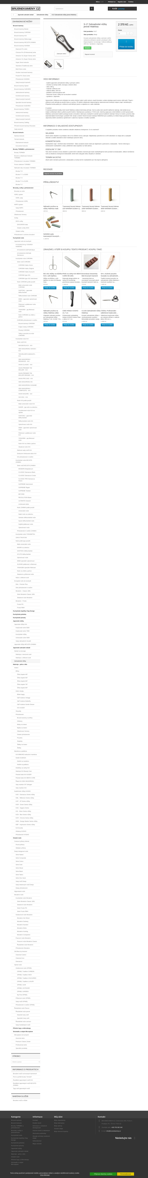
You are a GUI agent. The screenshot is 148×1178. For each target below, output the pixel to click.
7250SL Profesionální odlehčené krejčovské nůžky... (108, 313)
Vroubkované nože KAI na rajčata (26, 411)
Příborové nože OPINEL (23, 998)
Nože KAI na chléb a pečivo (27, 443)
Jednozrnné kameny (22, 112)
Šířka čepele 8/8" (22, 688)
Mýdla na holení (22, 728)
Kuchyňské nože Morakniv (24, 898)
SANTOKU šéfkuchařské (24, 551)
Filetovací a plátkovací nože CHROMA (27, 305)
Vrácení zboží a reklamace (41, 1130)
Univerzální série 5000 (23, 637)
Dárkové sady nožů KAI (24, 450)
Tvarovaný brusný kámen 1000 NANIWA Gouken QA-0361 (91, 208)
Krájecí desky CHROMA (25, 327)
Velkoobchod (37, 1141)
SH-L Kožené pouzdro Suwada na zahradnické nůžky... (109, 276)
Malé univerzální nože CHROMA (25, 286)
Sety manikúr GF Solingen (24, 784)
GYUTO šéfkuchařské (24, 554)
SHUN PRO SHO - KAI (25, 378)
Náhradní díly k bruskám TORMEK (25, 168)
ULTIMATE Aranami (24, 501)
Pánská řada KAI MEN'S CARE (25, 778)
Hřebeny (19, 721)
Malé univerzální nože (24, 544)
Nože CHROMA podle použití (26, 282)
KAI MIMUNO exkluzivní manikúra (26, 754)
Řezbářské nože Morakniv (25, 945)
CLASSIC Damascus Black (26, 472)
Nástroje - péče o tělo (20, 664)
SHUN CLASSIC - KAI (25, 364)
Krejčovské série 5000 (22, 627)
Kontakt (35, 1120)
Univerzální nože (23, 511)
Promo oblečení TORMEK (22, 164)
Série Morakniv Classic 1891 (26, 594)
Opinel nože (18, 965)
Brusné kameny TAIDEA (21, 109)
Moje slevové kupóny (61, 1131)
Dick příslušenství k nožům (24, 587)
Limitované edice (23, 504)
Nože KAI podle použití (24, 400)
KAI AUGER (21, 708)
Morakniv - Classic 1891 (23, 591)
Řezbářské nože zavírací (23, 1021)
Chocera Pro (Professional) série (26, 52)
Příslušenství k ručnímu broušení (24, 234)
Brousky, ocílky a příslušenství (23, 188)
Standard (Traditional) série (24, 66)
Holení (16, 668)
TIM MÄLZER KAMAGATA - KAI (27, 355)
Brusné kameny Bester (21, 29)
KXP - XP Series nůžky (23, 801)
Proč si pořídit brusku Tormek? (22, 1077)
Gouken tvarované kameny (24, 72)
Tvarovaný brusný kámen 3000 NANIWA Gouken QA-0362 (110, 208)
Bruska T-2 (19, 184)
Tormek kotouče (19, 139)
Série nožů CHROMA (23, 262)
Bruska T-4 (19, 178)
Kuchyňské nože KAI (22, 339)
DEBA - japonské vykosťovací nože (27, 300)
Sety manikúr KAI (21, 788)
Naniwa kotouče (19, 136)
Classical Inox (20, 958)
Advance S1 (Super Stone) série (26, 59)
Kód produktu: (88, 31)
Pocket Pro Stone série (23, 76)
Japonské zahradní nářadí (21, 647)
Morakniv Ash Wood (23, 918)
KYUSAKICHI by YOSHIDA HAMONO (24, 245)
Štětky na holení (22, 744)
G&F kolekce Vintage (23, 698)
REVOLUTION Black (24, 497)
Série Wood (19, 868)
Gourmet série (20, 1038)
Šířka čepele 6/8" (22, 681)
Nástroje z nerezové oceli (23, 654)
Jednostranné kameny (22, 92)
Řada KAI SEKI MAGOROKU (25, 781)
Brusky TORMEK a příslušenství (23, 149)
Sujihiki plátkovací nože (25, 524)
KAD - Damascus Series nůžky (25, 794)
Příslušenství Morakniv (23, 948)
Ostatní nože (17, 838)
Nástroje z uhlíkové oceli (23, 657)
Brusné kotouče (18, 132)
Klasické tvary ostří (23, 1015)
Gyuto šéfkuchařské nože (26, 521)
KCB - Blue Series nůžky (23, 814)
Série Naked (19, 854)
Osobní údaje (58, 1128)
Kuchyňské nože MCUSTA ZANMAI (24, 461)
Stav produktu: (89, 34)
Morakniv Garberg (22, 921)
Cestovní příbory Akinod (21, 841)
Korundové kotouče (22, 146)
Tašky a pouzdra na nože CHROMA (26, 334)
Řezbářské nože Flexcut (21, 1008)
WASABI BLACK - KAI (25, 345)
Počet (120, 30)
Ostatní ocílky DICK (23, 228)
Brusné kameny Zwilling (21, 122)
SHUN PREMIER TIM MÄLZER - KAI (25, 369)
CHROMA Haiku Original (26, 268)
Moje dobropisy (59, 1123)
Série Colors (19, 861)
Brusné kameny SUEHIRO (22, 89)
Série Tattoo (19, 874)
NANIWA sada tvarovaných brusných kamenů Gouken (51, 236)
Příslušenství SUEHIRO (23, 106)
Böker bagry (21, 694)
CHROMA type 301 (24, 275)
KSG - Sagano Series (22, 808)
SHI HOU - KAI (23, 397)
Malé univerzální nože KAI (26, 404)
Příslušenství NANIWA (23, 79)
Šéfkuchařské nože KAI (25, 421)
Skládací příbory (21, 848)
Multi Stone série (21, 69)
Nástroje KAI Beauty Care (24, 771)
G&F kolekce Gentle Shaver (25, 704)
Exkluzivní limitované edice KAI (26, 453)
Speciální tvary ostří (23, 1018)
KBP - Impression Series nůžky (25, 824)
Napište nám (122, 2)
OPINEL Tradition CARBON (25, 971)
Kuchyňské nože (18, 238)
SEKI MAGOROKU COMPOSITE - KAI (24, 389)
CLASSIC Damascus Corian (27, 475)
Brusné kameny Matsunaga (22, 39)
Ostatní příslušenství (23, 734)
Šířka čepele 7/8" (22, 684)
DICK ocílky (19, 221)
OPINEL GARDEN (22, 991)
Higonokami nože (19, 891)
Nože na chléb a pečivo (24, 571)
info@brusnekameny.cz (113, 1131)
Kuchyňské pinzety (19, 617)
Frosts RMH (20, 607)
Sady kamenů (18, 129)
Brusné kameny (18, 25)
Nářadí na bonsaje (20, 651)
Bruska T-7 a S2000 (22, 174)
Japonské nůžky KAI (20, 624)
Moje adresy (58, 1126)
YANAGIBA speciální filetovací (26, 567)
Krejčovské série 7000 (22, 631)
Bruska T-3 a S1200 (22, 181)
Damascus (19, 961)
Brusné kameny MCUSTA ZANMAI (25, 42)
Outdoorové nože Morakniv (24, 915)
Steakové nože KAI (24, 447)
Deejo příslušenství (22, 888)
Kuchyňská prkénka (19, 614)
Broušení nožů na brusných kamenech (25, 1073)
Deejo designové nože (21, 851)
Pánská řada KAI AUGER (23, 774)
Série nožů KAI (21, 342)
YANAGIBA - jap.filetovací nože (26, 310)
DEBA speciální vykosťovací (25, 561)
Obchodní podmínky (39, 1133)
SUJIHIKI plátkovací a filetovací (27, 564)
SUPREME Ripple (24, 487)
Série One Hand (21, 878)
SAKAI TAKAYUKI (21, 537)
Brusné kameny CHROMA (22, 32)
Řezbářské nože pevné (23, 1011)
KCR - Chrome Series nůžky (24, 818)
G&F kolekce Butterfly (24, 701)
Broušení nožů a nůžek (20, 1100)
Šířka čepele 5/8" (22, 678)
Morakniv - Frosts (21, 601)
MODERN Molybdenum (25, 469)
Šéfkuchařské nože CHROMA (27, 296)
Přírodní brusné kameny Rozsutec (24, 126)
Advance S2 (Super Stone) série (26, 56)
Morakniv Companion (23, 935)
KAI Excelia (19, 828)
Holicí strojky (20, 691)
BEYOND (21, 494)
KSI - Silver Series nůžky (23, 811)
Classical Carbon (21, 955)
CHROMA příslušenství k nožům (27, 320)
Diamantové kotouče (22, 142)
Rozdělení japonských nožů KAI (23, 1080)
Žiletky (19, 748)
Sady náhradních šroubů (23, 641)
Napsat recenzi (90, 54)
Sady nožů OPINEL (22, 1001)
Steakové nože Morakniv (24, 597)
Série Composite (21, 858)
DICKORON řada (22, 224)
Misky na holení (22, 724)
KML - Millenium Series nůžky (25, 798)
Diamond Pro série (21, 49)
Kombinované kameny (23, 96)
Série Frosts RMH (22, 911)
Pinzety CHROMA (24, 330)
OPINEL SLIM (21, 985)
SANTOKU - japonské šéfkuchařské (25, 291)
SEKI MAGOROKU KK (25, 382)
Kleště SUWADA (21, 758)
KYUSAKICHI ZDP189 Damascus (24, 254)
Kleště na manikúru (23, 761)
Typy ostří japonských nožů (21, 1088)
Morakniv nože (18, 894)
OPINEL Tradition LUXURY (25, 981)
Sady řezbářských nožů (23, 1025)
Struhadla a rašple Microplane (23, 1031)
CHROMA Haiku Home (25, 265)
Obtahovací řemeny (20, 214)
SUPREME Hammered (25, 484)
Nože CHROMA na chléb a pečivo (26, 316)
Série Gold (19, 864)
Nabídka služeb (20, 1096)
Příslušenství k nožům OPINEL (25, 1005)
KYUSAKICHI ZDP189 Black (26, 250)
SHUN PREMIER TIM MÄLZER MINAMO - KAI (26, 374)
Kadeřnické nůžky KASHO (22, 791)
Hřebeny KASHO (21, 831)
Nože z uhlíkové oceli (22, 577)
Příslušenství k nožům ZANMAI (26, 531)
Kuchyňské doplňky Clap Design (24, 611)
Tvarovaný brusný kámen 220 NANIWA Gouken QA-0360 (72, 208)
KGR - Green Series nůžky (24, 804)
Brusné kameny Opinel (21, 86)
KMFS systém (18, 204)
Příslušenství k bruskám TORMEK (24, 161)
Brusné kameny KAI (20, 35)
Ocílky (16, 218)
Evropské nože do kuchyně (22, 581)
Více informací (45, 1175)
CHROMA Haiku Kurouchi (26, 272)
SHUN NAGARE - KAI (25, 394)
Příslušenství (20, 211)
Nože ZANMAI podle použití (25, 507)
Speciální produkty (21, 1048)
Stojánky (19, 741)
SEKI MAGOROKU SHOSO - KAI (27, 350)
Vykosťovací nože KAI (25, 424)
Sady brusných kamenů (23, 82)
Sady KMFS (19, 208)
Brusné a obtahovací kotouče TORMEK (23, 157)
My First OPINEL (22, 995)
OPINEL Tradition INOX (24, 975)
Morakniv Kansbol (22, 925)
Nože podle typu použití (23, 541)
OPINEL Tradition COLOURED (26, 978)
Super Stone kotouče (22, 62)
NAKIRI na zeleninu (23, 547)
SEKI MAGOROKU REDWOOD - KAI (24, 360)
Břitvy (17, 671)
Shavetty (18, 711)
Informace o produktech (25, 1069)
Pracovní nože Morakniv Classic (27, 941)
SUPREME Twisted (24, 491)
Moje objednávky (59, 1120)
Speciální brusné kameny (23, 102)
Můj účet (58, 1116)
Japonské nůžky (18, 621)
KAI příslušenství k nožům (25, 457)
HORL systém (18, 194)
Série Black (19, 871)
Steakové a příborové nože (25, 574)
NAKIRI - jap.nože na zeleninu (27, 407)
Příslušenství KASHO (22, 834)
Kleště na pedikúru (23, 764)
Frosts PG (20, 604)
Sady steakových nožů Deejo (25, 884)
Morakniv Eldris (22, 928)
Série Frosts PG (22, 908)
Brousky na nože (19, 191)
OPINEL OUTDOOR (23, 988)
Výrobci (16, 1056)
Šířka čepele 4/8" (22, 674)
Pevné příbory (20, 844)
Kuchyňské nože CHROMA (24, 258)
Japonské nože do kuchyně (22, 241)
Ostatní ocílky (20, 231)
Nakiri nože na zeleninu (25, 514)
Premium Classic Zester (23, 1041)
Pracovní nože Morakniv (23, 938)
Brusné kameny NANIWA (22, 46)
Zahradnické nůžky (20, 661)
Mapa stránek (37, 1144)
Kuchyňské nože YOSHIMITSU (25, 534)
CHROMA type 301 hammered (27, 278)
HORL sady (19, 198)
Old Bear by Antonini (20, 951)
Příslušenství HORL (22, 201)
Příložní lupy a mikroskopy (22, 1028)
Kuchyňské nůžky (21, 634)
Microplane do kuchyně (21, 1035)
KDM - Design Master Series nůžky (26, 821)
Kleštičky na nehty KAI (23, 768)
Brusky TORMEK (19, 152)
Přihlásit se (111, 2)
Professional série (21, 1045)
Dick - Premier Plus (22, 584)
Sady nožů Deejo (21, 881)
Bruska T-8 (19, 171)
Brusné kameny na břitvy (24, 718)
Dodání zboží (37, 1123)
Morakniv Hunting (22, 931)
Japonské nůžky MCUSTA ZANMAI (25, 644)
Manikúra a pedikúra (20, 751)
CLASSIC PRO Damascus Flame (26, 480)
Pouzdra (19, 738)
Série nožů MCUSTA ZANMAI (26, 465)
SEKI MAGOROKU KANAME (27, 385)
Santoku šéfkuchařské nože (27, 517)
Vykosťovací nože (24, 527)
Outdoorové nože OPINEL (24, 968)
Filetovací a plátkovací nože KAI (27, 434)
